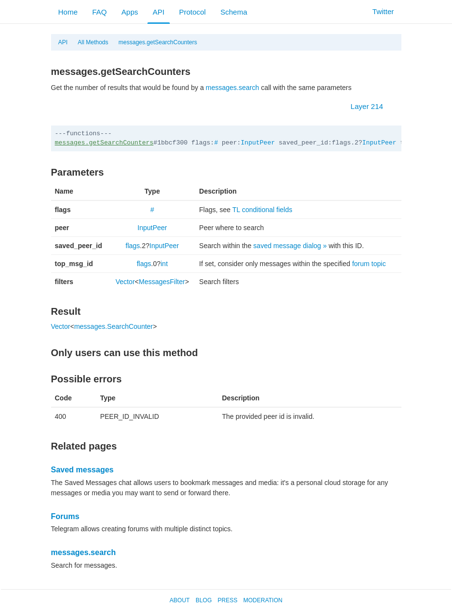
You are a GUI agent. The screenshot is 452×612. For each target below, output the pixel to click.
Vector (125, 282)
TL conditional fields (262, 210)
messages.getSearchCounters (158, 42)
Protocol (192, 12)
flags (133, 246)
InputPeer (258, 142)
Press (227, 600)
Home (68, 12)
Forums (65, 516)
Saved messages (82, 470)
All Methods (93, 42)
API (158, 12)
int (164, 264)
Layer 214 (372, 106)
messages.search (232, 87)
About (180, 600)
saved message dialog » (290, 246)
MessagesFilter (162, 282)
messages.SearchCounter (113, 326)
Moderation (262, 600)
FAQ (99, 12)
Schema (233, 12)
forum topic (369, 264)
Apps (130, 12)
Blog (204, 600)
